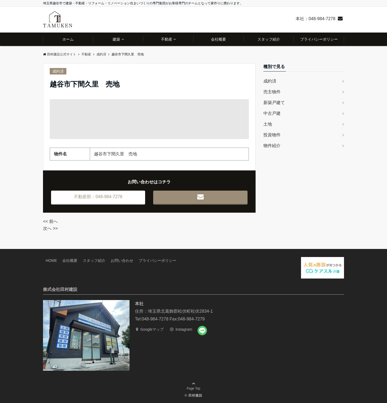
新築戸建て (274, 102)
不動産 (166, 39)
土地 (267, 124)
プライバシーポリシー (319, 39)
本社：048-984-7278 (315, 18)
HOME (51, 260)
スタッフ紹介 (268, 39)
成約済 (58, 71)
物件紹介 (272, 145)
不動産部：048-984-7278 (98, 196)
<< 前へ (50, 221)
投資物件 (272, 135)
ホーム (68, 39)
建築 (116, 39)
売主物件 (272, 92)
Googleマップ (150, 329)
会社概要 (218, 39)
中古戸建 (272, 113)
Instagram (181, 329)
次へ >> (50, 228)
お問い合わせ (122, 260)
